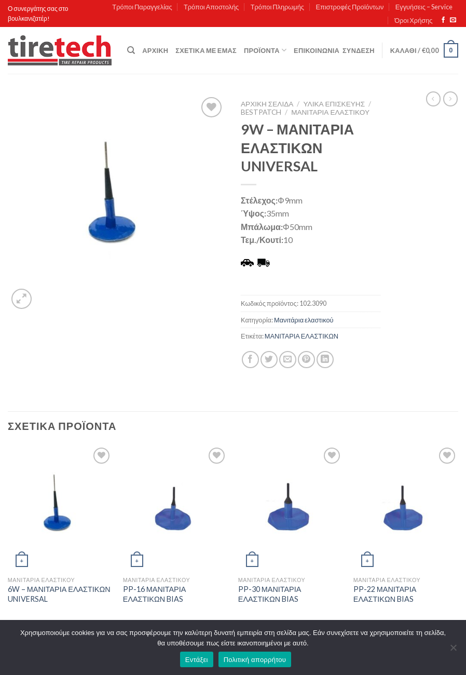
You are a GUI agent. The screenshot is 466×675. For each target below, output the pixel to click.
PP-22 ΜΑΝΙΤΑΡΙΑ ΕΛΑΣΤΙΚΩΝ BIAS (385, 594)
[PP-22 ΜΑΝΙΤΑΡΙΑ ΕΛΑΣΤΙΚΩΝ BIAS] (405, 508)
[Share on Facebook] (250, 359)
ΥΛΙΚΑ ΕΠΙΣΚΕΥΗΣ (334, 104)
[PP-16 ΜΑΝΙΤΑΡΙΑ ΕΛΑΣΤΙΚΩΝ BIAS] (175, 508)
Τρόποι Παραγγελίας (142, 7)
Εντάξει (196, 660)
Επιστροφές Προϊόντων (349, 7)
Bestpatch (261, 112)
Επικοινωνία (316, 50)
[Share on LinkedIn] (325, 359)
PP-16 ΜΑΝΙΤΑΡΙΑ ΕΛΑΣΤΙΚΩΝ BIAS (154, 594)
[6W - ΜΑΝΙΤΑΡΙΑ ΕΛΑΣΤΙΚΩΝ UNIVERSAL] (60, 508)
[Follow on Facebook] (443, 20)
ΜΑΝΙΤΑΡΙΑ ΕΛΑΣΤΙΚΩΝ (301, 336)
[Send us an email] (453, 20)
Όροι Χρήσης (413, 20)
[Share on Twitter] (269, 359)
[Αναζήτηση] (131, 50)
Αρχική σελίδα (267, 104)
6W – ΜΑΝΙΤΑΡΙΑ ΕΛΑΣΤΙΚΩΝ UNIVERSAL (59, 594)
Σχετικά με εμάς (206, 50)
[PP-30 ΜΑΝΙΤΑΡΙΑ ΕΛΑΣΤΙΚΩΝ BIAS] (290, 508)
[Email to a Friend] (287, 359)
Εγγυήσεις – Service (424, 7)
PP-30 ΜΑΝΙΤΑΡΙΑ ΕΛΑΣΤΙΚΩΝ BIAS (269, 594)
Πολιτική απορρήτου (255, 660)
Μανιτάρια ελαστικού (330, 112)
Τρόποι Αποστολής (211, 7)
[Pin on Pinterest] (306, 359)
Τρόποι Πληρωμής (277, 7)
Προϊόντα (265, 50)
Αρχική (155, 50)
